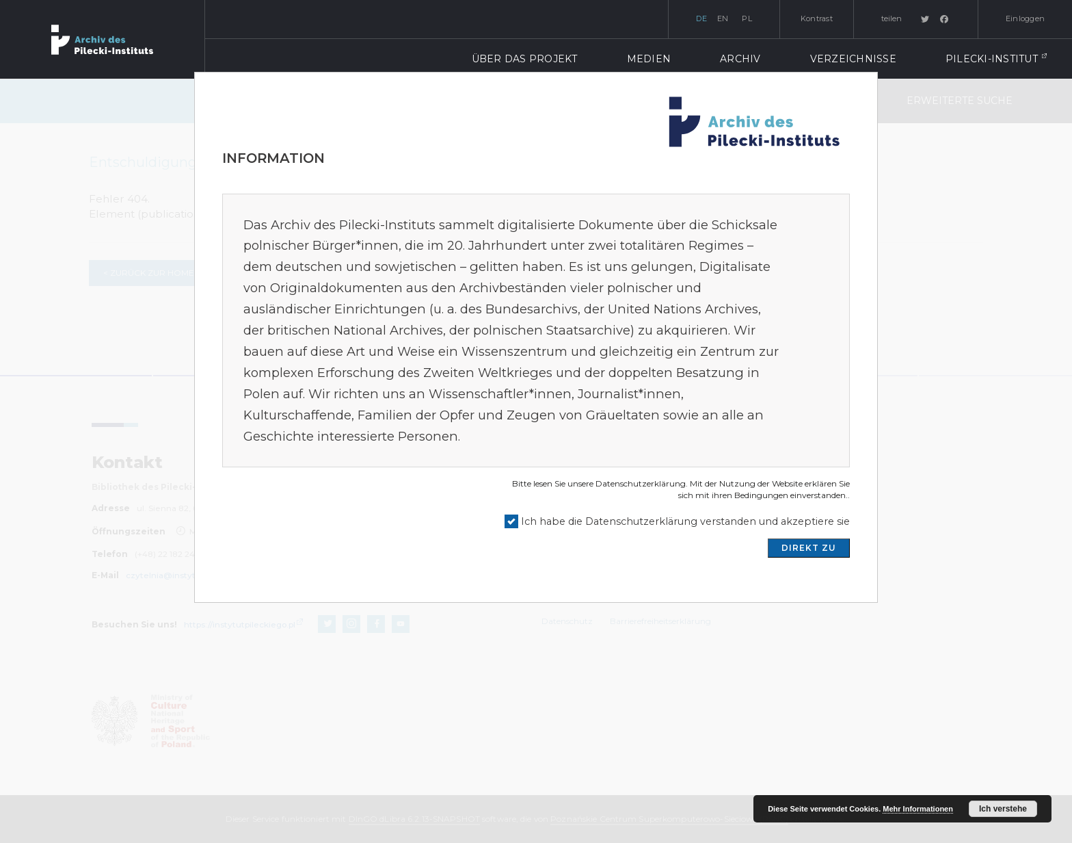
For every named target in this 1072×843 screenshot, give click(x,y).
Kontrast (817, 18)
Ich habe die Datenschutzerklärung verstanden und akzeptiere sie (685, 521)
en (723, 18)
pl (747, 18)
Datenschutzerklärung (640, 483)
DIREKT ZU (808, 548)
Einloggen (1025, 18)
